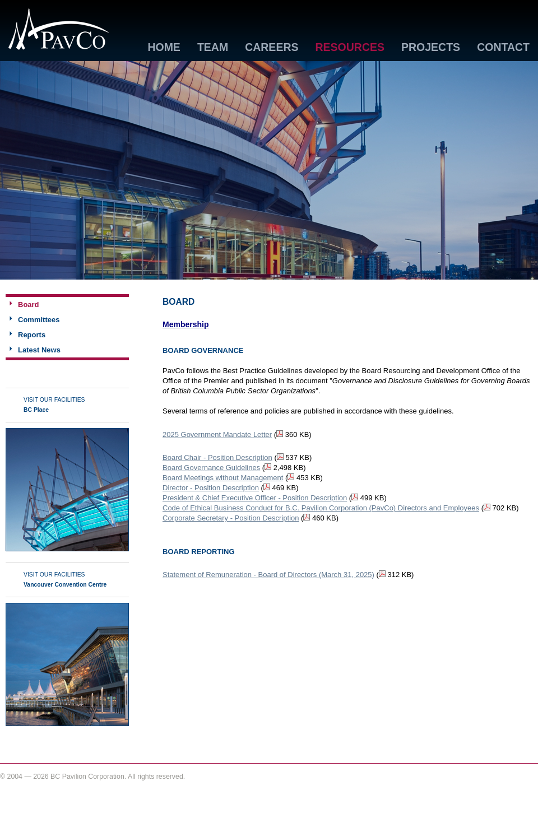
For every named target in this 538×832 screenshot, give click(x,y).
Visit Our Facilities (54, 405)
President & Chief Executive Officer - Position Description (255, 498)
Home (163, 47)
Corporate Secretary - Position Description (231, 518)
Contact (503, 47)
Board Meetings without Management (223, 477)
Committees (38, 319)
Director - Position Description (211, 488)
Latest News (39, 350)
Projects (430, 47)
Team (212, 47)
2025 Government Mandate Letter (217, 434)
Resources (349, 47)
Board (28, 304)
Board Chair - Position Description (217, 457)
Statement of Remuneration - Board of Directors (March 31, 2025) (268, 574)
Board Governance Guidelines (211, 467)
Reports (31, 334)
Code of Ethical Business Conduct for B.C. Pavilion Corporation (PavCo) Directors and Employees (321, 508)
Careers (271, 47)
